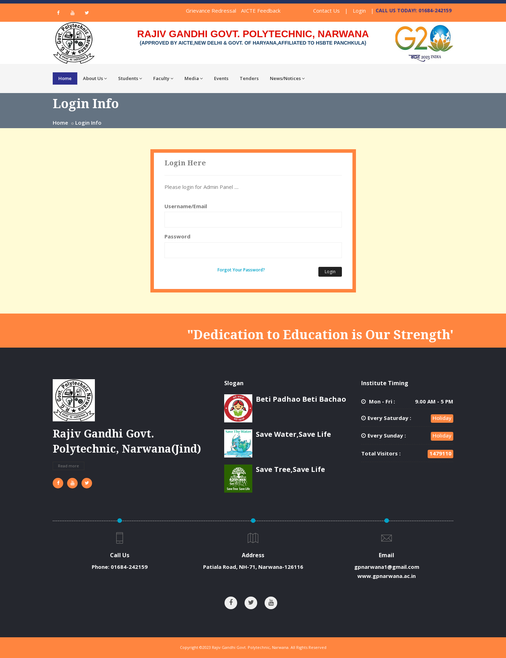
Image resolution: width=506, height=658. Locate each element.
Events (221, 78)
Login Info (88, 122)
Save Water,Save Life (293, 434)
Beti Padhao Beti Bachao (301, 399)
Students (130, 78)
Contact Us (326, 10)
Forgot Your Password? (241, 270)
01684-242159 (129, 566)
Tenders (249, 78)
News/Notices (287, 78)
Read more (68, 465)
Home (65, 78)
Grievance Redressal (211, 10)
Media (193, 78)
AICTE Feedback (260, 10)
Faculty (163, 78)
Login (359, 10)
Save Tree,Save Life (290, 469)
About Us (95, 78)
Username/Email (185, 206)
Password (177, 236)
